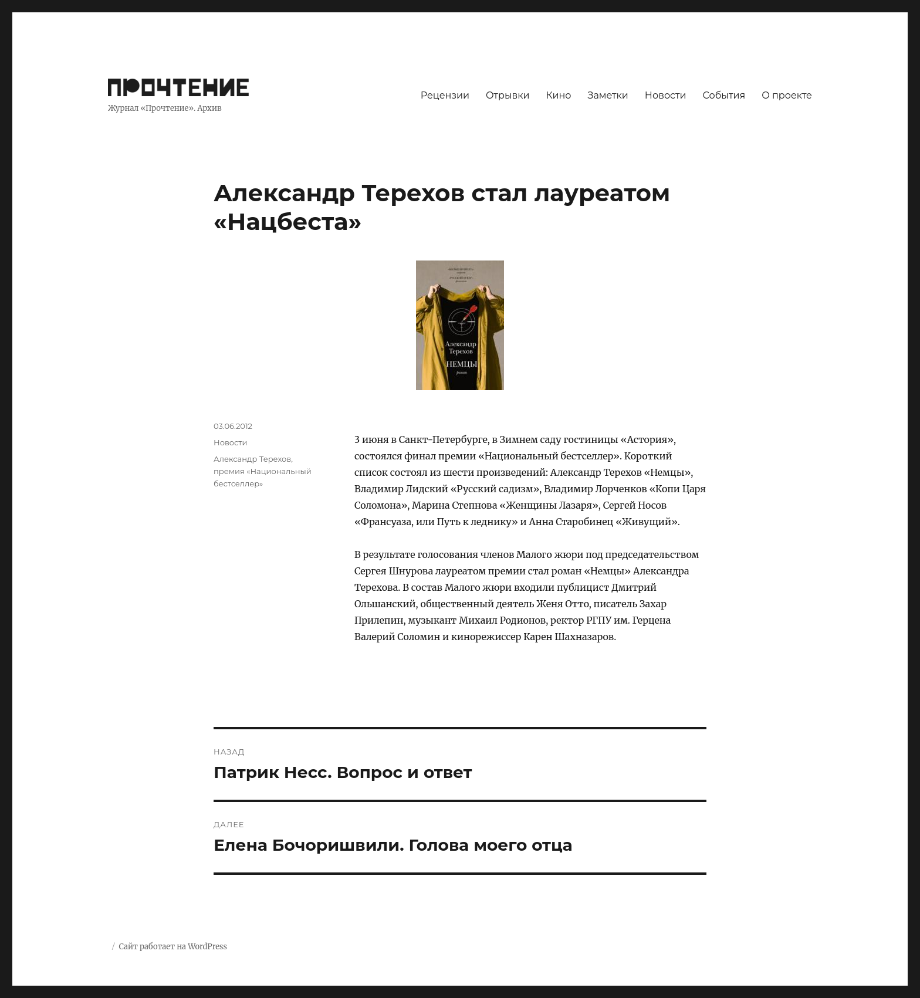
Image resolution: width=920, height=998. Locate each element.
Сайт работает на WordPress (172, 947)
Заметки (608, 95)
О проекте (787, 95)
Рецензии (445, 95)
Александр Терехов (252, 459)
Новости (665, 95)
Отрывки (508, 95)
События (724, 95)
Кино (558, 95)
